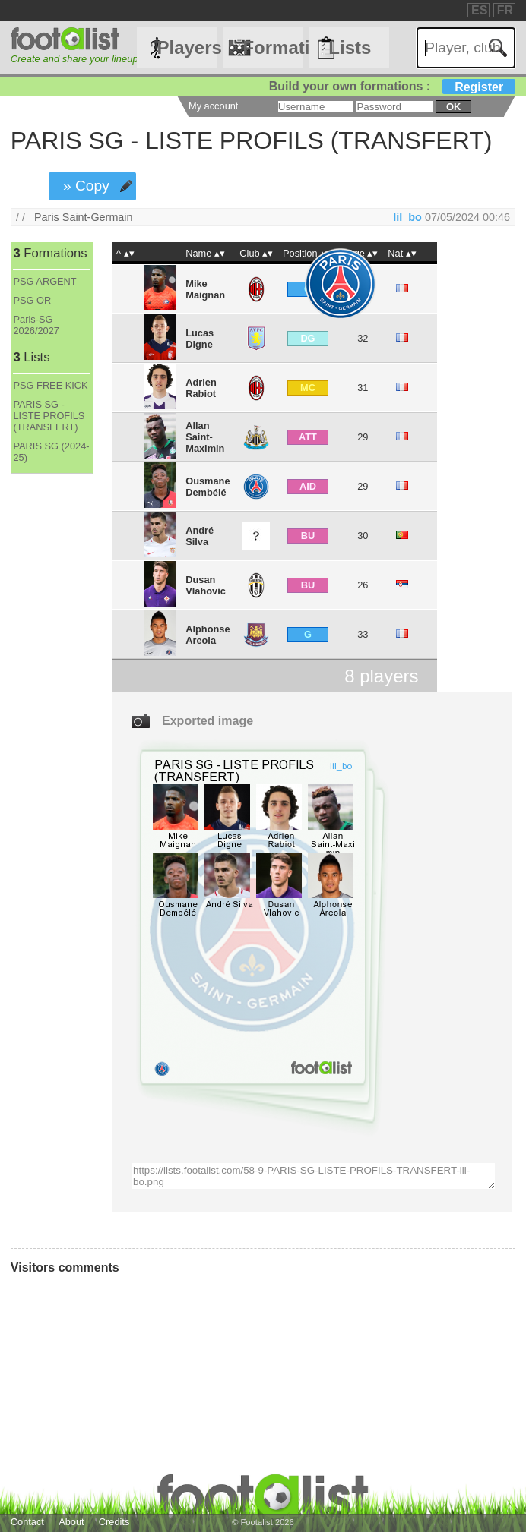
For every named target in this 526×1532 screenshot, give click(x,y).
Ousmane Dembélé (207, 486)
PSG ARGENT (44, 281)
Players (187, 47)
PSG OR (32, 300)
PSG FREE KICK (50, 385)
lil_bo (407, 217)
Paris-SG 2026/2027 (36, 325)
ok (453, 106)
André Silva (199, 536)
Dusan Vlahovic (205, 585)
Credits (114, 1521)
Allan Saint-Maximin (204, 437)
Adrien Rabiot (201, 388)
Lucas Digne (199, 338)
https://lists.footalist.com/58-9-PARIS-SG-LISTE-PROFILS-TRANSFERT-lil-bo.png (313, 1176)
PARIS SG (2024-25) (51, 451)
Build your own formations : (392, 86)
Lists (349, 47)
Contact (27, 1521)
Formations (272, 47)
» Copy (86, 186)
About (71, 1521)
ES (479, 10)
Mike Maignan (205, 289)
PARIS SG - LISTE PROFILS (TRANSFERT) (48, 416)
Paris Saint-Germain (83, 217)
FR (505, 10)
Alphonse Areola (207, 634)
